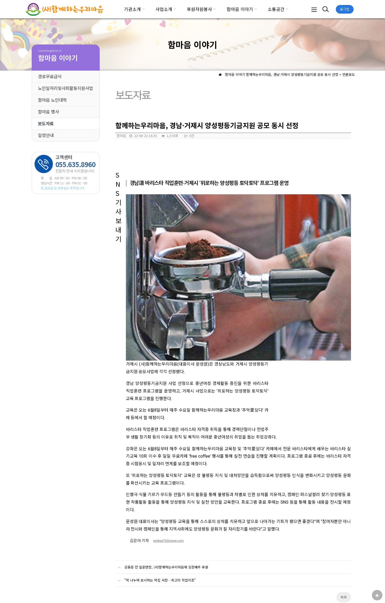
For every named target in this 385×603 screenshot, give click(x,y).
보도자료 (46, 123)
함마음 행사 (48, 112)
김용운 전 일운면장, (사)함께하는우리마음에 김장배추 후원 (161, 443)
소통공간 (276, 9)
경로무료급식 (50, 76)
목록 (344, 475)
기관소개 (132, 9)
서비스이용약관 (103, 573)
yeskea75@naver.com (168, 420)
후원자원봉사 (199, 9)
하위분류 (143, 9)
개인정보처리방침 (71, 573)
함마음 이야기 (240, 9)
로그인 (344, 9)
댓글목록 (123, 494)
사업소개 (163, 9)
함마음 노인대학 (52, 100)
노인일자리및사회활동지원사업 (65, 88)
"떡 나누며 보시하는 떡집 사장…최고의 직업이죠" (155, 456)
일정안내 (46, 135)
